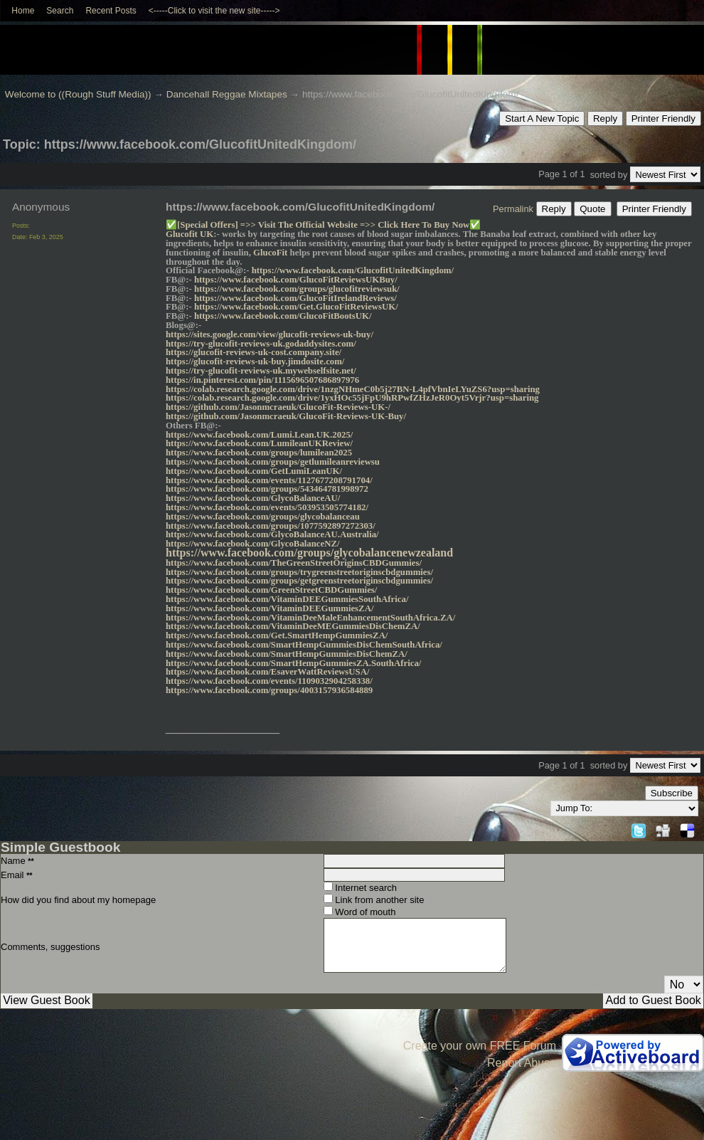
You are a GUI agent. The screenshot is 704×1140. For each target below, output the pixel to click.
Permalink (513, 209)
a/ (417, 663)
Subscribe (672, 793)
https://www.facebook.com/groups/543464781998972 (267, 489)
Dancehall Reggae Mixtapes (226, 94)
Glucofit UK (189, 234)
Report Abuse (521, 1063)
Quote (592, 209)
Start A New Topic (542, 118)
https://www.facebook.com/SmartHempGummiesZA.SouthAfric (290, 663)
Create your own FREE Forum (479, 1046)
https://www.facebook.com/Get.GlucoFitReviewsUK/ (296, 307)
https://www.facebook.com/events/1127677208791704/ (269, 480)
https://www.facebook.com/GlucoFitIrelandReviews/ (295, 298)
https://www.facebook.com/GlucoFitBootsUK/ (283, 316)
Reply (605, 118)
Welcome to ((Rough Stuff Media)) (78, 94)
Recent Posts (110, 11)
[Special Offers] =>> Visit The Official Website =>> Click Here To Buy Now (323, 225)
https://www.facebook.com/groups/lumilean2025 (259, 453)
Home (22, 11)
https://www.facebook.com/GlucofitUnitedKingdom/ (353, 270)
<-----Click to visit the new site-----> (214, 11)
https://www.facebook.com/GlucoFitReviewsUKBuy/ (296, 280)
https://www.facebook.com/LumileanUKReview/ (259, 443)
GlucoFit (270, 253)
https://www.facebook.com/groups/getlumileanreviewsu (273, 462)
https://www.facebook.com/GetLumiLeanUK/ (254, 471)
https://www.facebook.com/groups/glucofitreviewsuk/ (297, 289)
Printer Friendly (663, 118)
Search (59, 11)
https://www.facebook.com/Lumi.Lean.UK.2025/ (259, 435)
